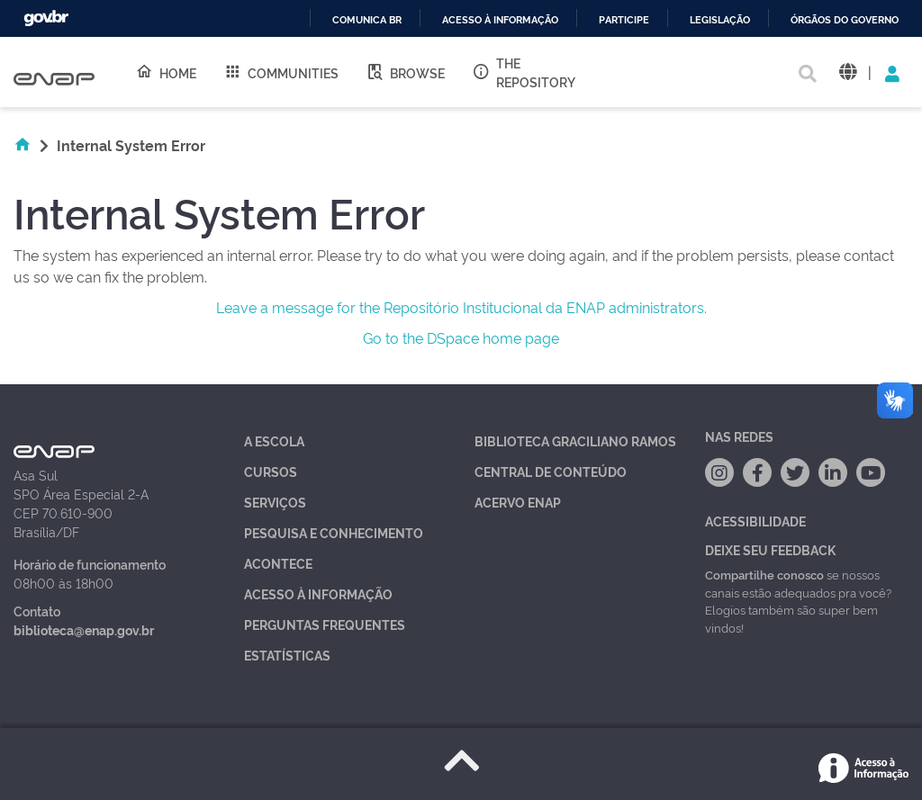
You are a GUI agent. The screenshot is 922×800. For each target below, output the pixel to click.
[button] (848, 72)
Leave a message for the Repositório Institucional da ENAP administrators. (461, 307)
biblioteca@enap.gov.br (84, 629)
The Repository (523, 72)
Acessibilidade (755, 520)
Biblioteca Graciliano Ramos (575, 440)
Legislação (720, 20)
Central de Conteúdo (551, 471)
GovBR (45, 18)
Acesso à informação (500, 20)
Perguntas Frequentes (324, 624)
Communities (281, 71)
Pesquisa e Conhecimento (333, 532)
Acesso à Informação (318, 593)
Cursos (270, 471)
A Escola (274, 440)
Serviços (275, 501)
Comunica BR (367, 20)
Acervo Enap (518, 501)
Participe (624, 20)
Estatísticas (287, 654)
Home (165, 71)
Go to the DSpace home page (461, 337)
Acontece (278, 562)
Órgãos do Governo (845, 20)
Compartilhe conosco (764, 574)
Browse (405, 71)
